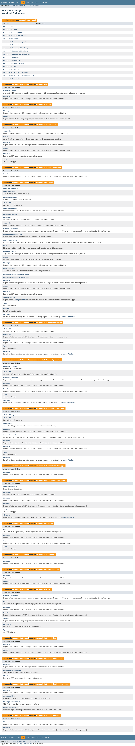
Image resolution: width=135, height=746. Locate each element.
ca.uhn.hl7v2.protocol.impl (13, 63)
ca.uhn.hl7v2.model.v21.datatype (16, 48)
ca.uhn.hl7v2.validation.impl (14, 79)
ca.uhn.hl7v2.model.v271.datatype (16, 54)
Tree (27, 2)
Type (5, 159)
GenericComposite (10, 435)
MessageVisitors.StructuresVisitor (16, 277)
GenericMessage (9, 90)
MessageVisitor (9, 268)
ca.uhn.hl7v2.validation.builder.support (18, 76)
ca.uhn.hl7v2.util (9, 66)
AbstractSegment (10, 208)
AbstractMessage (10, 197)
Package (11, 2)
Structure (7, 154)
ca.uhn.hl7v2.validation (12, 69)
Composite (7, 131)
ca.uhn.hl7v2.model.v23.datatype (16, 51)
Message (6, 96)
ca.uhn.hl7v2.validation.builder (15, 72)
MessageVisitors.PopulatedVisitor (16, 274)
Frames (15, 6)
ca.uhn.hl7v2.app (10, 29)
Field (5, 246)
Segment (6, 116)
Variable (6, 309)
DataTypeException (10, 229)
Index (42, 2)
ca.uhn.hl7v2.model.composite (15, 42)
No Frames (22, 6)
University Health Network (24, 744)
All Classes (34, 6)
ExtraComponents (10, 240)
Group (5, 137)
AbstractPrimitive (10, 203)
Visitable (6, 314)
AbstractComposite (10, 188)
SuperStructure (9, 297)
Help (47, 2)
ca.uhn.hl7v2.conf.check (12, 32)
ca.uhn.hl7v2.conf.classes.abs (14, 35)
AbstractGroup (9, 191)
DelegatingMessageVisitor (13, 234)
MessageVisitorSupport (12, 707)
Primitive (6, 174)
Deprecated (34, 2)
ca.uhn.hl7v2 (8, 26)
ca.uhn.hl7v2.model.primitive (14, 45)
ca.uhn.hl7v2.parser (11, 57)
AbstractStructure (10, 214)
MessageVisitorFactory (12, 670)
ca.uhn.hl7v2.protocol (11, 60)
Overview (4, 2)
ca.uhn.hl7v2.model (27, 20)
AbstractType (8, 217)
